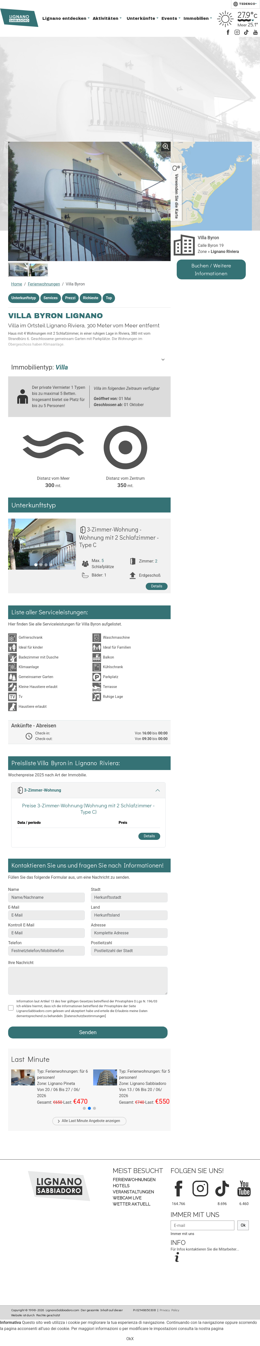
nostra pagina (211, 1328)
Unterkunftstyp (23, 298)
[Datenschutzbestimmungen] (85, 1016)
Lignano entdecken (65, 18)
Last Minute (78, 1121)
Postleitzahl (101, 942)
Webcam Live (127, 1198)
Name (13, 889)
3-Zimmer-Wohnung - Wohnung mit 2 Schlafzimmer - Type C (119, 536)
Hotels (121, 1185)
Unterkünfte (141, 18)
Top (109, 298)
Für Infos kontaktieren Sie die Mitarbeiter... (205, 1249)
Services (50, 298)
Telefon (15, 942)
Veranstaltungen (133, 1192)
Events (169, 18)
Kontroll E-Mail (21, 925)
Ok (243, 1225)
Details (156, 586)
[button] (84, 1108)
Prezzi (70, 298)
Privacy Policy (169, 1310)
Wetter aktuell (131, 1204)
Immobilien (197, 18)
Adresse (98, 925)
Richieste (90, 298)
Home (16, 284)
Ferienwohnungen (44, 284)
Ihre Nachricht (21, 962)
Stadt (96, 889)
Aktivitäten (106, 18)
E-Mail (13, 907)
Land (95, 907)
